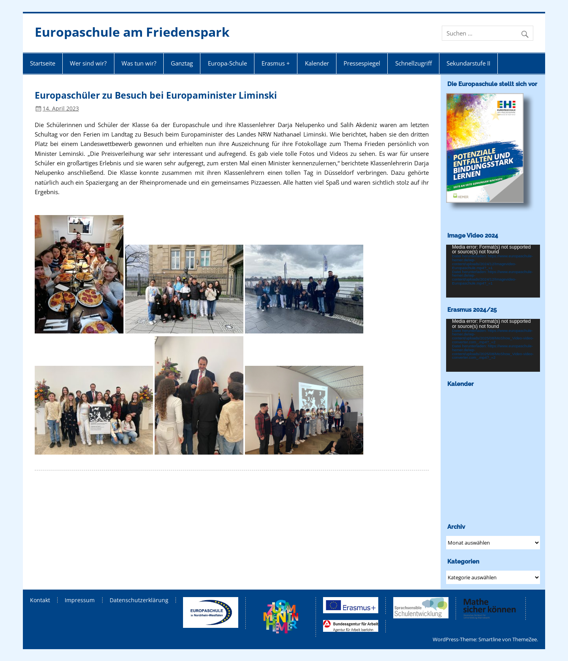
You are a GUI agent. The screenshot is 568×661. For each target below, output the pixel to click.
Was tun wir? (138, 63)
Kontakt (40, 600)
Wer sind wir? (88, 63)
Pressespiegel (362, 63)
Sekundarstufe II (468, 63)
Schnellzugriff (413, 63)
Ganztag (182, 63)
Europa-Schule (227, 63)
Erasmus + (276, 63)
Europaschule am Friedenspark (132, 31)
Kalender (317, 63)
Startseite (42, 63)
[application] (493, 271)
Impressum (80, 600)
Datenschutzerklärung (139, 600)
